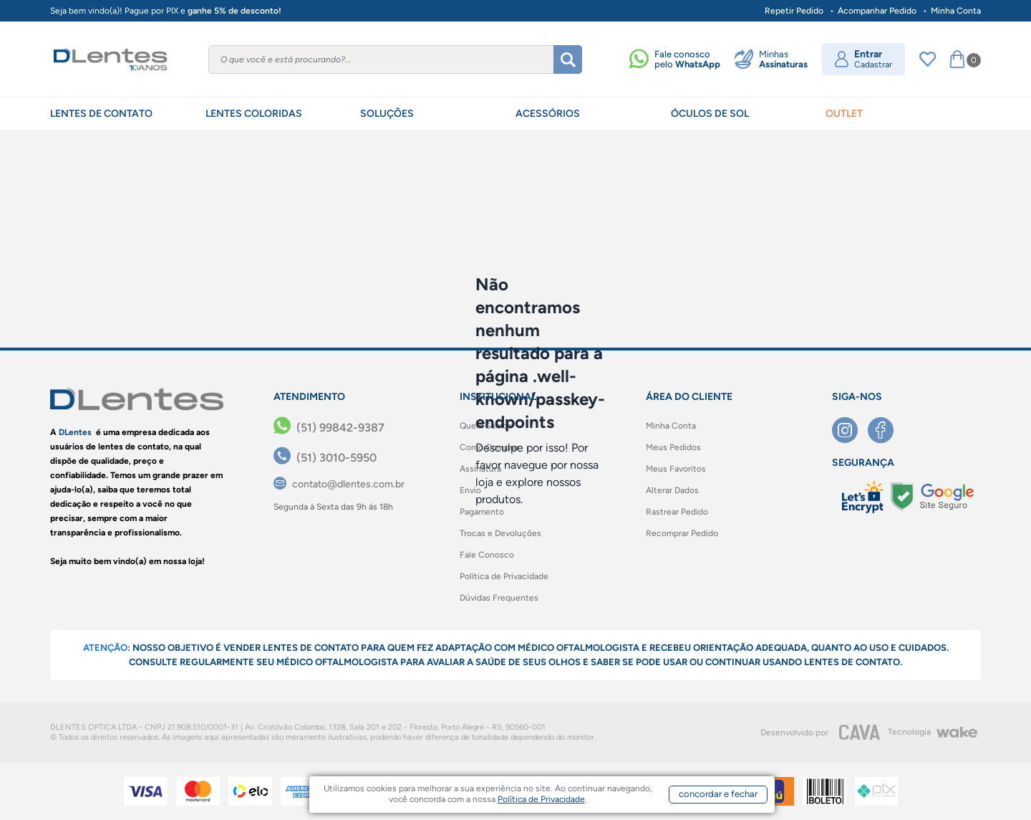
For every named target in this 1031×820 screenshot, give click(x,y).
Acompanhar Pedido (877, 11)
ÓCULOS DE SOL (710, 114)
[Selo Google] (932, 496)
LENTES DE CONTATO (101, 114)
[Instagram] (850, 430)
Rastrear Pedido (677, 512)
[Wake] (956, 732)
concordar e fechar (718, 793)
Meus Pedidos (673, 447)
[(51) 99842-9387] (329, 428)
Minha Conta (956, 11)
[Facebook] (886, 430)
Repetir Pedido (794, 11)
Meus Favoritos (676, 469)
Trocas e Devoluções (500, 533)
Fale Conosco (487, 555)
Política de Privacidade (504, 576)
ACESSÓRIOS (548, 114)
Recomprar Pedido (682, 533)
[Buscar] (567, 59)
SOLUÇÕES (387, 114)
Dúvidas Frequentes (499, 598)
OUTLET (844, 114)
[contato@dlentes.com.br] (339, 484)
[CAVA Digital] (860, 732)
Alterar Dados (672, 490)
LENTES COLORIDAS (253, 114)
